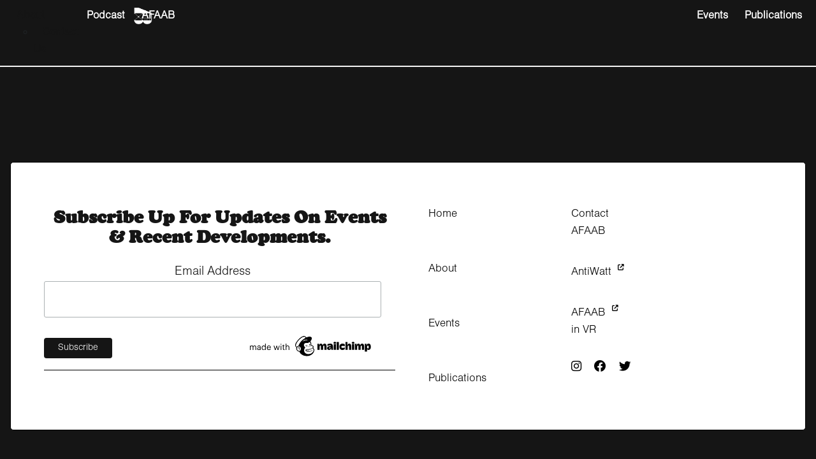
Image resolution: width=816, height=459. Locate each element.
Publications (773, 15)
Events (712, 15)
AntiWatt (597, 271)
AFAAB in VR (595, 321)
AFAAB (158, 15)
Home (442, 214)
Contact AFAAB (590, 222)
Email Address (213, 271)
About (31, 15)
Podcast (106, 15)
